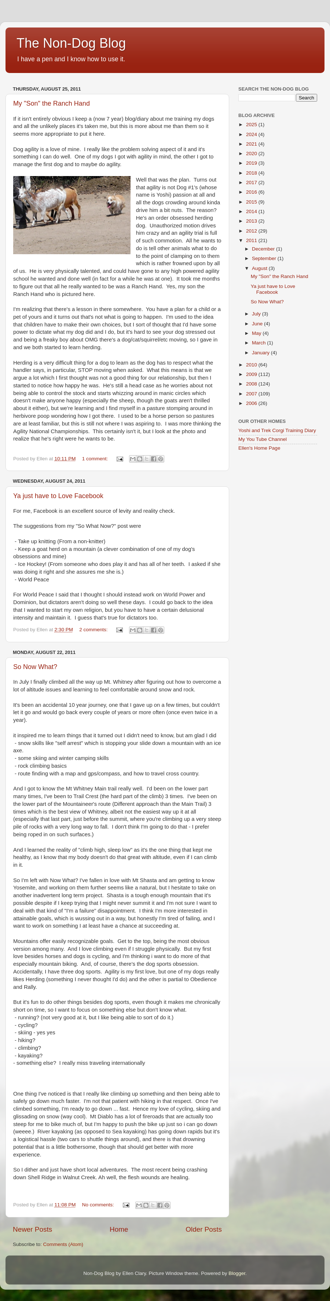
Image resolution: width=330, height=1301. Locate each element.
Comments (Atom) (63, 1244)
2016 (252, 192)
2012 (252, 231)
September (265, 258)
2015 (252, 202)
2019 (252, 163)
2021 (252, 144)
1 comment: (95, 458)
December (264, 249)
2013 (252, 221)
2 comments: (94, 629)
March (259, 343)
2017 (252, 182)
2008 (252, 384)
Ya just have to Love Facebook (58, 496)
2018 (252, 173)
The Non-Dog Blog (71, 43)
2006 (252, 403)
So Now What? (35, 666)
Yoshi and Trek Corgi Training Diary (277, 430)
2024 (252, 134)
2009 (252, 374)
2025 (252, 124)
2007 (252, 393)
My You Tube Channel (262, 439)
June (258, 323)
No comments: (98, 1204)
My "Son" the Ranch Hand (51, 103)
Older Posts (204, 1229)
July (257, 314)
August (260, 268)
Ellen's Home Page (259, 448)
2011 (252, 240)
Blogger (236, 1273)
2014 (252, 211)
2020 (252, 153)
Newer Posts (32, 1229)
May (257, 333)
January (261, 352)
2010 (252, 365)
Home (119, 1229)
